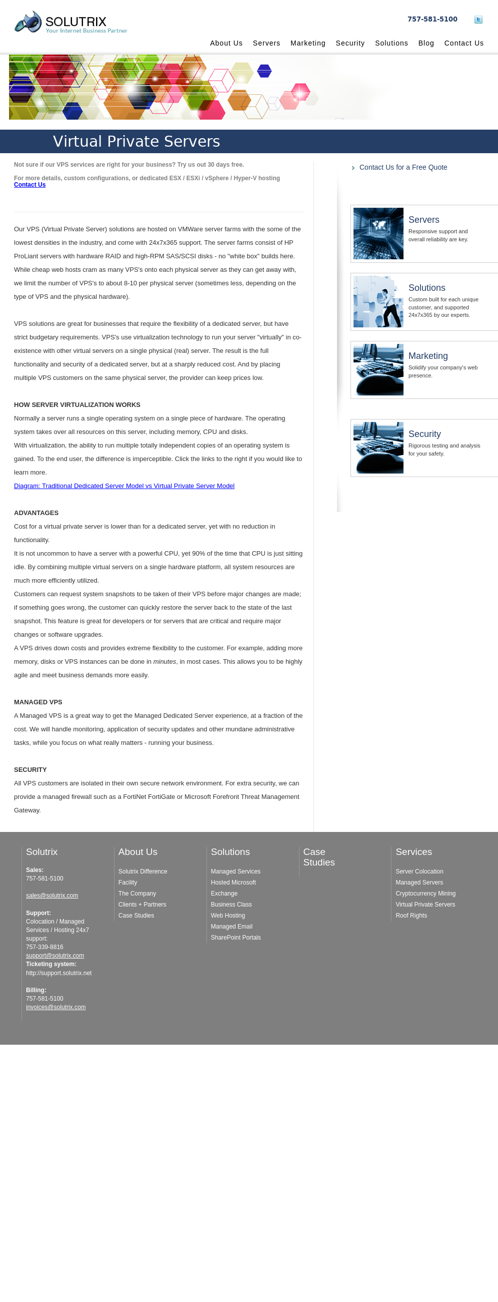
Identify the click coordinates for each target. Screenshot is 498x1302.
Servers (266, 43)
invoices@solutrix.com (56, 1007)
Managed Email (231, 926)
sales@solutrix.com (52, 895)
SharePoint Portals (236, 937)
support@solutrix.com (55, 955)
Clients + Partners (142, 904)
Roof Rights (411, 915)
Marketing (308, 43)
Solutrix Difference (143, 871)
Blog (426, 43)
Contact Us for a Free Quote (404, 167)
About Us (226, 43)
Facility (127, 882)
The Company (137, 893)
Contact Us (464, 43)
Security (351, 43)
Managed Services (235, 871)
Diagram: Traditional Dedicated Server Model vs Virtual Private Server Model (124, 486)
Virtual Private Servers (425, 904)
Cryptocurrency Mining (426, 893)
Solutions (391, 43)
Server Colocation (419, 871)
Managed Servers (419, 882)
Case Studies (136, 915)
